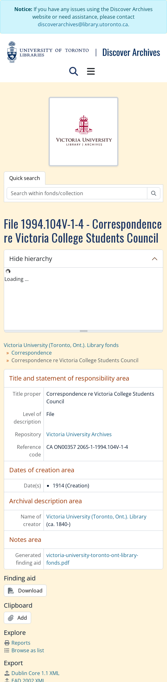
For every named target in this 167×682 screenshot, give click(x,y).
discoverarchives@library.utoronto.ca (83, 24)
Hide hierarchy (30, 258)
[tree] (83, 299)
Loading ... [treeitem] (16, 279)
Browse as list (24, 650)
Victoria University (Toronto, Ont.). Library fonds (61, 345)
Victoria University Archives (79, 434)
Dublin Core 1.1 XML (31, 673)
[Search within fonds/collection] (77, 193)
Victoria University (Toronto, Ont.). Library (96, 516)
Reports (17, 642)
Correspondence (31, 352)
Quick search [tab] (24, 178)
